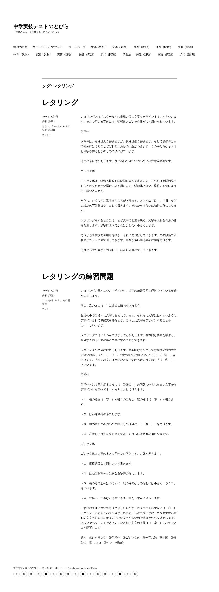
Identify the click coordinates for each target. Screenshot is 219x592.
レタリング (60, 102)
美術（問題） (142, 46)
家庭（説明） (186, 46)
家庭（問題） (166, 54)
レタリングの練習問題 (78, 276)
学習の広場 (20, 46)
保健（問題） (87, 54)
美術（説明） (65, 54)
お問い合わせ (98, 46)
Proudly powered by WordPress (82, 568)
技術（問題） (109, 54)
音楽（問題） (120, 46)
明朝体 (51, 130)
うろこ (45, 126)
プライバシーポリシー (53, 568)
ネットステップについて (47, 46)
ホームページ (76, 46)
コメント (46, 135)
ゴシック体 (56, 126)
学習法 (127, 54)
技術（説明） (188, 54)
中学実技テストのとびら (41, 26)
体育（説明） (21, 54)
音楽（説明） (43, 54)
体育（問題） (164, 46)
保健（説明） (144, 54)
